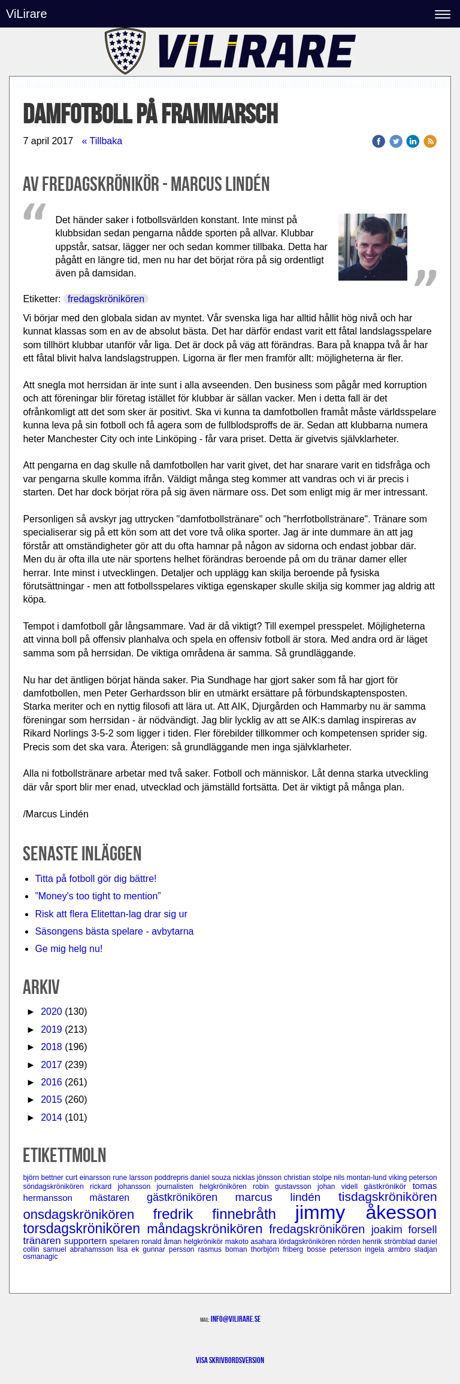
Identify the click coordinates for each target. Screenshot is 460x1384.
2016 (51, 1082)
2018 (51, 1047)
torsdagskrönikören (85, 1228)
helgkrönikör (204, 1241)
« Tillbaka (101, 141)
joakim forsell (404, 1230)
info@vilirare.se (236, 1319)
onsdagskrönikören (88, 1214)
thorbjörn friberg (279, 1249)
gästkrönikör (388, 1186)
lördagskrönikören (308, 1241)
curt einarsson (89, 1177)
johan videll (340, 1186)
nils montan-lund (361, 1177)
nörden (350, 1241)
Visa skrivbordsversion (230, 1360)
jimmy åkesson (366, 1212)
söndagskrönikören (56, 1186)
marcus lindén (286, 1197)
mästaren (118, 1198)
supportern (87, 1241)
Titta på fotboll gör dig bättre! (95, 879)
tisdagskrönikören (387, 1196)
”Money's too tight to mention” (98, 896)
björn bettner (44, 1177)
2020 (51, 1011)
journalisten (177, 1186)
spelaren (126, 1241)
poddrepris (172, 1177)
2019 (51, 1029)
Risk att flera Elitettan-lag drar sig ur (111, 914)
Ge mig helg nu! (68, 949)
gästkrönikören (191, 1197)
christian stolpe (309, 1177)
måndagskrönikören (208, 1228)
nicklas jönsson (258, 1177)
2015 (51, 1099)
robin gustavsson (285, 1186)
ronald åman (162, 1241)
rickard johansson (123, 1186)
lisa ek (130, 1249)
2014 (51, 1117)
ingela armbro (389, 1249)
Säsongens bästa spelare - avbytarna (115, 931)
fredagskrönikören (106, 299)
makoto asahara (252, 1241)
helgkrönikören (226, 1186)
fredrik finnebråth (224, 1214)
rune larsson (134, 1177)
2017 (51, 1065)
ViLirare (26, 13)
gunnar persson (170, 1249)
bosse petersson (336, 1249)
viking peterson (413, 1177)
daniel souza (211, 1177)
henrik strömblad (389, 1241)
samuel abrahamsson (80, 1249)
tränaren (43, 1240)
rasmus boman (224, 1249)
